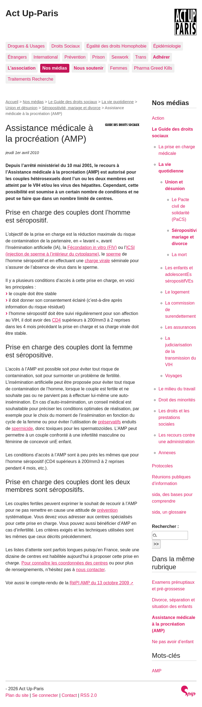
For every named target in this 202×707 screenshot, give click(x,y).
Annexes (167, 452)
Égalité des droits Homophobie (116, 46)
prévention (107, 510)
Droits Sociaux (65, 46)
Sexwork (119, 57)
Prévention (75, 57)
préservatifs (109, 422)
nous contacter (90, 569)
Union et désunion (21, 108)
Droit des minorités (177, 400)
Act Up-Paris (32, 13)
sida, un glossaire (169, 512)
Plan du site (17, 695)
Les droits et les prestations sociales (174, 417)
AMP (157, 670)
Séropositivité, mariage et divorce (71, 108)
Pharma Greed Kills (153, 68)
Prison (98, 57)
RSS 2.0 (88, 695)
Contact (69, 695)
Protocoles (162, 466)
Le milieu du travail (177, 389)
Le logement (177, 292)
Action (158, 118)
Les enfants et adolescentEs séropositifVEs (179, 274)
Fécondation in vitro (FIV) (92, 247)
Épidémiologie (167, 46)
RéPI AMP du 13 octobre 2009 (99, 582)
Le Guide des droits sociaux (72, 102)
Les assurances (180, 327)
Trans (140, 57)
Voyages (173, 375)
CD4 (56, 320)
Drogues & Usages (26, 46)
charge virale (97, 260)
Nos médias (33, 102)
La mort (179, 254)
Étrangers (17, 57)
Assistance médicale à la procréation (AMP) (173, 624)
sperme (113, 254)
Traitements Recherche (30, 79)
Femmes (118, 68)
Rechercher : (165, 526)
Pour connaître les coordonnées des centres (64, 563)
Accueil (12, 102)
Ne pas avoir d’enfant (172, 641)
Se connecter (45, 695)
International (46, 57)
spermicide (22, 428)
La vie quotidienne (118, 102)
